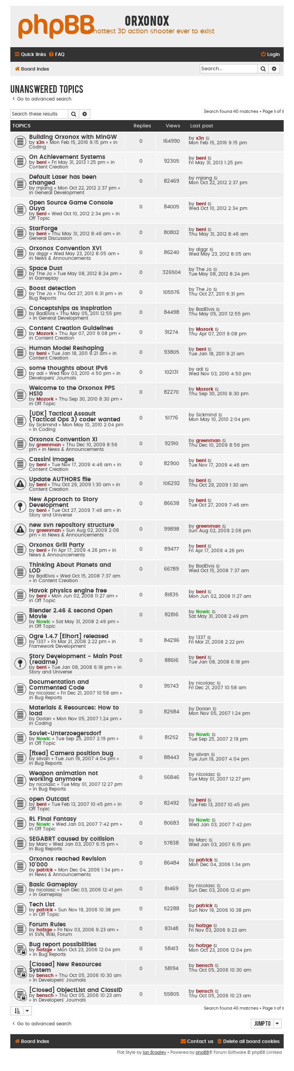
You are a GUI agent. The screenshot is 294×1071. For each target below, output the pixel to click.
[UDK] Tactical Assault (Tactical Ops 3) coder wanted (74, 416)
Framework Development (57, 646)
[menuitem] (56, 55)
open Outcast (49, 799)
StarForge (43, 228)
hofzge (44, 929)
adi (40, 373)
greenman (48, 444)
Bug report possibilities (62, 944)
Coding (37, 147)
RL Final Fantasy (53, 819)
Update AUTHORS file (60, 479)
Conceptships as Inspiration (70, 308)
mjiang (44, 188)
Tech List (42, 905)
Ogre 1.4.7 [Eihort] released (68, 636)
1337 (41, 641)
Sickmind (46, 424)
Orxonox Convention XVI (65, 248)
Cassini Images (51, 459)
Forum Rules (47, 924)
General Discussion (50, 238)
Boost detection (52, 288)
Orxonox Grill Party (56, 545)
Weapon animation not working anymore (63, 776)
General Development (59, 192)
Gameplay (47, 278)
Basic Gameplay (53, 885)
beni (41, 162)
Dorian (43, 718)
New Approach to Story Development (63, 502)
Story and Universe (50, 515)
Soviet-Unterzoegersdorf (65, 733)
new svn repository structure (71, 525)
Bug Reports (42, 298)
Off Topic (39, 218)
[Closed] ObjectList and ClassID (75, 990)
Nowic (43, 621)
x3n (40, 142)
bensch (45, 975)
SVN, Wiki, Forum (53, 934)
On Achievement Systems (67, 157)
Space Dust (45, 268)
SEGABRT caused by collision (71, 839)
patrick (44, 870)
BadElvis (45, 313)
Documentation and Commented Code (59, 685)
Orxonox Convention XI (63, 439)
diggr (42, 253)
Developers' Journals (52, 378)
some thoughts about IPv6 (68, 368)
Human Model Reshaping (66, 348)
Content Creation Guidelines (71, 328)
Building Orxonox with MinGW (73, 137)
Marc (41, 844)
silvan (43, 758)
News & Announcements (63, 258)
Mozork (45, 333)
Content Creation (49, 167)
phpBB (202, 1052)
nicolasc (46, 693)
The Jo (44, 273)
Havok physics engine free (68, 591)
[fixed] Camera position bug (71, 753)
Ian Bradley (154, 1052)
